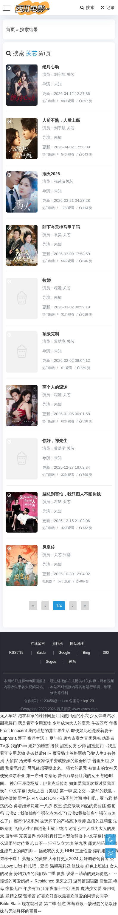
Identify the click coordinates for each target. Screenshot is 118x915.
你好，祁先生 (54, 440)
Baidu (41, 653)
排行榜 (57, 644)
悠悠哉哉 (71, 805)
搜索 (87, 7)
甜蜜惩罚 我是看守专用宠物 (25, 723)
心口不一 (38, 843)
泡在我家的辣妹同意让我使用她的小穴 (53, 715)
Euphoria (8, 738)
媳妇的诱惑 (38, 745)
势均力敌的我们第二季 (34, 873)
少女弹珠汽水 (102, 715)
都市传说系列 (26, 821)
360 (106, 653)
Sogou (51, 661)
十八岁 (46, 805)
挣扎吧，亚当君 (97, 798)
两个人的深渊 (54, 387)
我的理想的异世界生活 (49, 730)
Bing (86, 653)
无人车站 (8, 715)
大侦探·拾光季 (18, 760)
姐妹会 (78, 866)
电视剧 (47, 581)
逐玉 (22, 738)
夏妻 (61, 873)
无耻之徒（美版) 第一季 (50, 790)
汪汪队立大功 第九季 (67, 843)
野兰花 (24, 798)
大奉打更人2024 (63, 858)
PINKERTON (44, 798)
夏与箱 (55, 738)
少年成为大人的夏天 (71, 723)
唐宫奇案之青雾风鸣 (82, 738)
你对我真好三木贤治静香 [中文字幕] (70, 836)
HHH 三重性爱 (78, 850)
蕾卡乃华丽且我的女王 (79, 775)
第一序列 (34, 775)
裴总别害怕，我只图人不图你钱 (71, 494)
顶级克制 (50, 333)
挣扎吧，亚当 (36, 866)
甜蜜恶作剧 (15, 768)
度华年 (11, 836)
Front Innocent (13, 730)
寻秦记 (50, 775)
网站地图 (77, 644)
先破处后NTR (39, 753)
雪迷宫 (106, 881)
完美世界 (27, 836)
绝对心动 (50, 66)
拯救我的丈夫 (51, 850)
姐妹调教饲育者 (94, 858)
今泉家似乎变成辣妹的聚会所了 (62, 760)
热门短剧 (48, 101)
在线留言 (38, 644)
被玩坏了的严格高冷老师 (63, 821)
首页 (10, 29)
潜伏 (54, 745)
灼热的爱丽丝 (93, 805)
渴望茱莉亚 (60, 866)
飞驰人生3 (96, 753)
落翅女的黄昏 (34, 858)
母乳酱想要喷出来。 (46, 768)
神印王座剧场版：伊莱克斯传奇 (39, 783)
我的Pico (19, 745)
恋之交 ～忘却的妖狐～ (94, 790)
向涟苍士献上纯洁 (50, 828)
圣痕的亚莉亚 (99, 821)
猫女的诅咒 (76, 768)
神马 (72, 661)
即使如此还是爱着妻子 (92, 730)
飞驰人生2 (23, 828)
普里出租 (100, 760)
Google (64, 653)
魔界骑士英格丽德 (69, 753)
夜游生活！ (37, 738)
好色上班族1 (96, 866)
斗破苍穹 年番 (104, 723)
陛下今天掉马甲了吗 (61, 227)
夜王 (58, 805)
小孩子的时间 (69, 798)
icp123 (88, 701)
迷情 (72, 828)
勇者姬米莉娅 (26, 805)
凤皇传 (48, 547)
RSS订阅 (16, 653)
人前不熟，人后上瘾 (61, 120)
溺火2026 (51, 173)
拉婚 (46, 280)
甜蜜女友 (68, 745)
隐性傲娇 (8, 798)
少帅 (82, 745)
